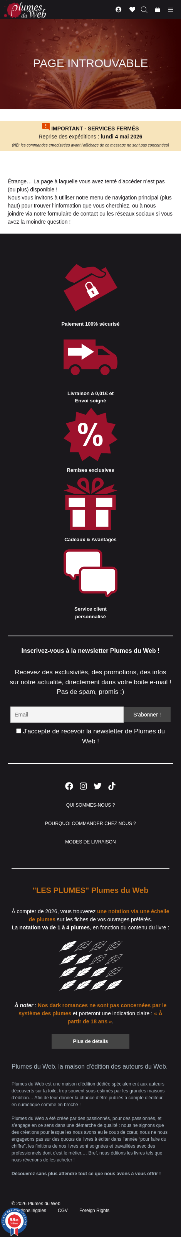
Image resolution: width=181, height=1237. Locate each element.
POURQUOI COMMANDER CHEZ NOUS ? (90, 823)
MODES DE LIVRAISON (90, 842)
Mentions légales (29, 1210)
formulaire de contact (73, 214)
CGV (63, 1210)
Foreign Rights (94, 1210)
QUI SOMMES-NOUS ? (90, 805)
